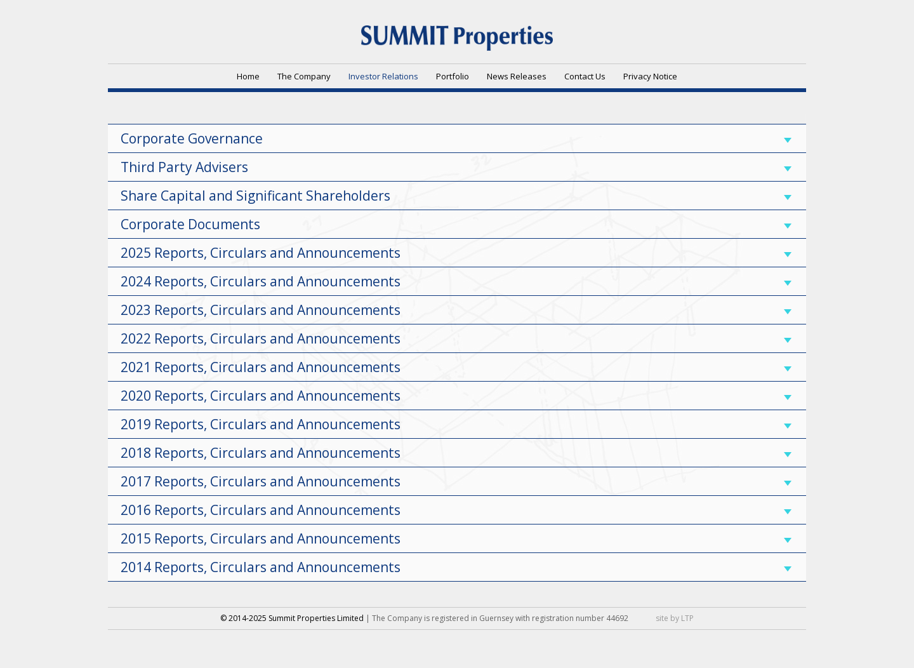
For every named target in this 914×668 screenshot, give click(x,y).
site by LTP (675, 618)
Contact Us (585, 76)
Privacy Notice (650, 76)
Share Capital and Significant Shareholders (456, 195)
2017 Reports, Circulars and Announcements (456, 481)
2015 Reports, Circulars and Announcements (456, 538)
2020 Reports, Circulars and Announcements (456, 395)
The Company (304, 76)
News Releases (516, 76)
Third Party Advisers (456, 167)
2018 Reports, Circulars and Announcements (456, 453)
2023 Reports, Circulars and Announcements (456, 310)
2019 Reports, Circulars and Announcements (456, 424)
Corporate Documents (456, 224)
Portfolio (452, 76)
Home (248, 76)
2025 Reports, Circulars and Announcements (456, 253)
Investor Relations (383, 76)
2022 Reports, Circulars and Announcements (456, 338)
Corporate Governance (456, 138)
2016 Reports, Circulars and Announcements (456, 510)
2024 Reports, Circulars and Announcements (456, 281)
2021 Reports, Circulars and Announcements (456, 367)
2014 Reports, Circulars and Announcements (456, 567)
